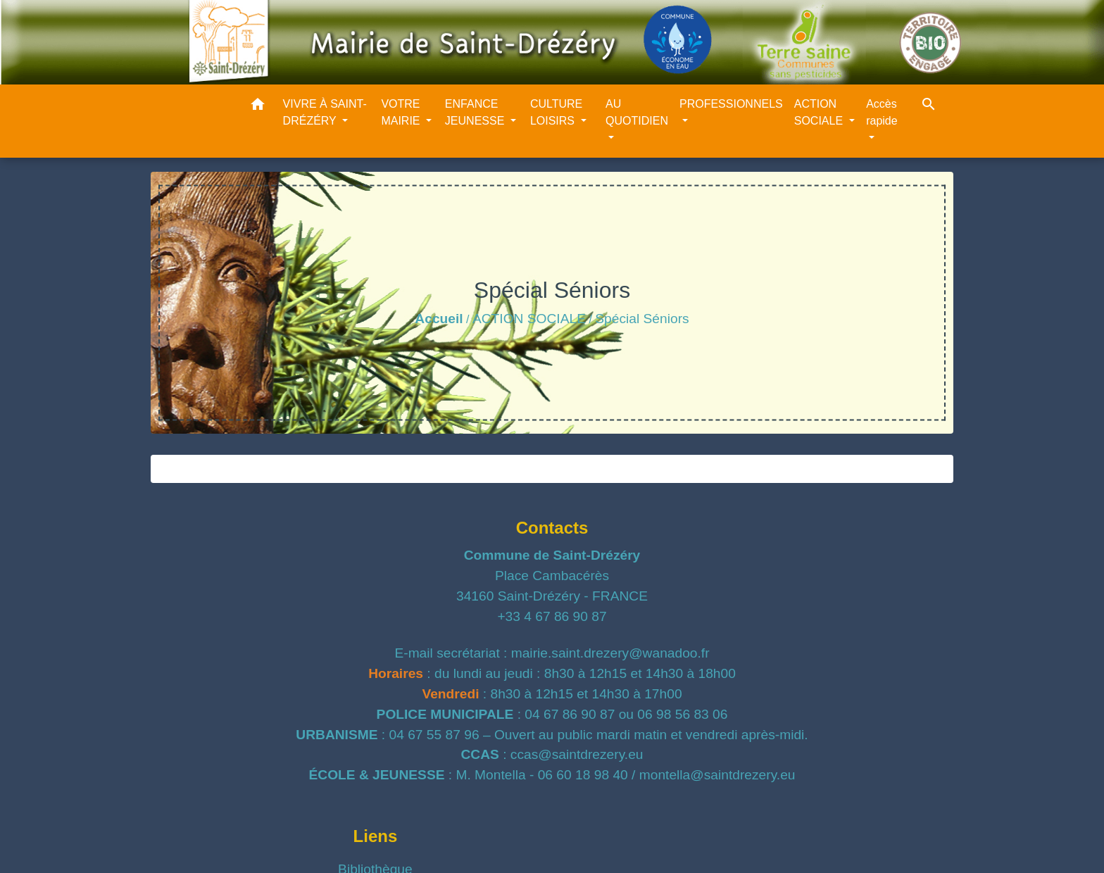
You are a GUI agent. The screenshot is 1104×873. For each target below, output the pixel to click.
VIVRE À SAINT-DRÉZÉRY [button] (325, 112)
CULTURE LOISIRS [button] (556, 112)
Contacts (552, 527)
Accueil (439, 318)
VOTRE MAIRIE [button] (402, 112)
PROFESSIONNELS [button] (731, 104)
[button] (257, 106)
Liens (375, 836)
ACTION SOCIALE (529, 318)
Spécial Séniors (642, 318)
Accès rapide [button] (881, 112)
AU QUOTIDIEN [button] (637, 112)
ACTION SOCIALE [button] (820, 112)
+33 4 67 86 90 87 (551, 616)
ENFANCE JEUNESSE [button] (476, 112)
